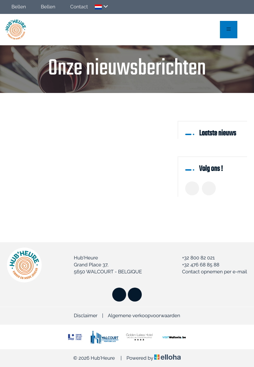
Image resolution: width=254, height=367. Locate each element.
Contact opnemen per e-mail (210, 272)
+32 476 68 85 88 (196, 265)
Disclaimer (86, 316)
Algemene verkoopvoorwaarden (144, 316)
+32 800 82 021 (194, 258)
